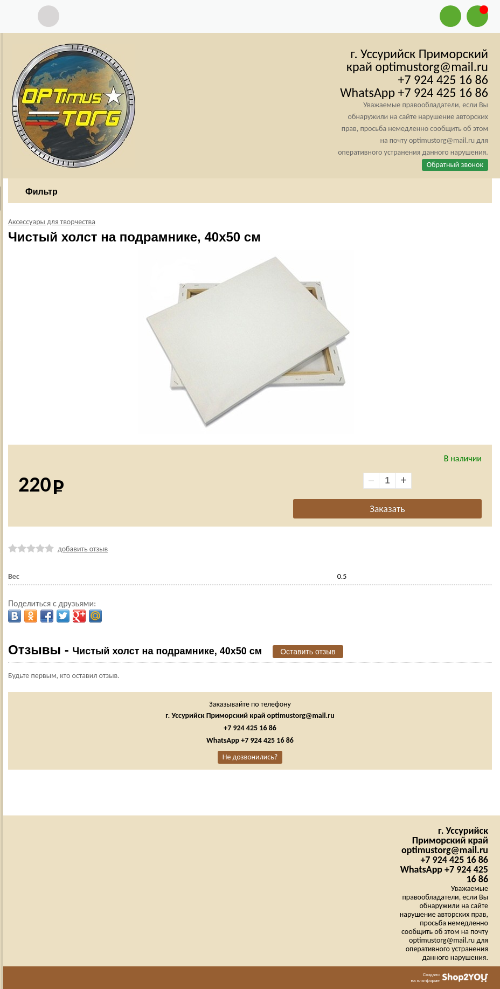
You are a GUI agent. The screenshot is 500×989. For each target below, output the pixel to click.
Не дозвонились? (250, 757)
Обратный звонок (455, 164)
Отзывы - (135, 649)
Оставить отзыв (308, 651)
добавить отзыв (83, 549)
